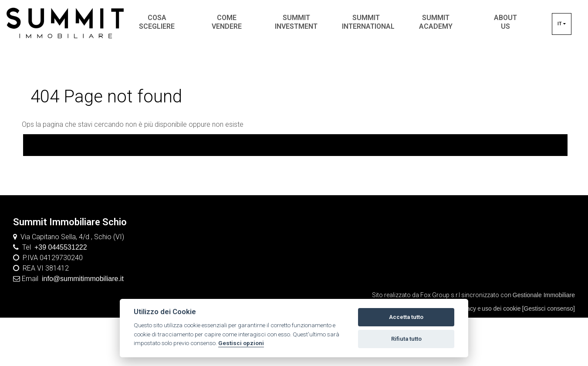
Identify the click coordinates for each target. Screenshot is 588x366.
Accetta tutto (406, 317)
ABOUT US (505, 22)
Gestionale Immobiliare (544, 294)
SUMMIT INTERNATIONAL (368, 22)
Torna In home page (295, 144)
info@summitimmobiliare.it (83, 278)
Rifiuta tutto (406, 339)
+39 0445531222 (60, 247)
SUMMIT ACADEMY (436, 22)
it (562, 23)
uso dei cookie (501, 308)
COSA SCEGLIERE (157, 22)
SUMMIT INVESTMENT (296, 22)
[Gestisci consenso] (548, 308)
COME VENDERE (227, 22)
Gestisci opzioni (241, 342)
